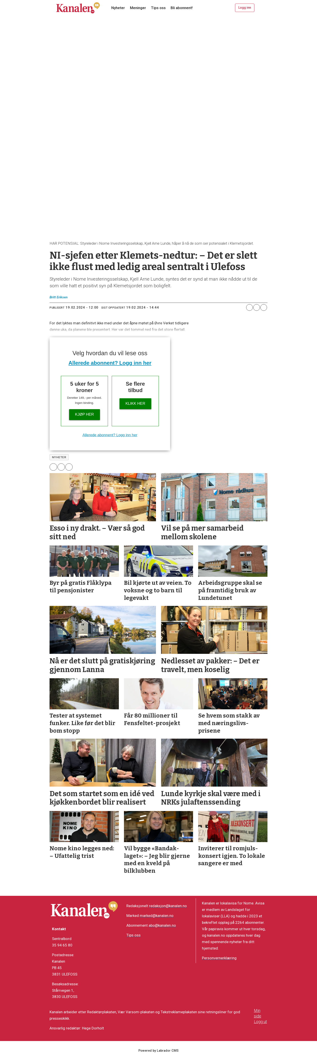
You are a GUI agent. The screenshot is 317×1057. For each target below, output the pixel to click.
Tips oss (158, 8)
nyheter (59, 457)
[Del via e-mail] (263, 307)
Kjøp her (84, 414)
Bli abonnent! (182, 8)
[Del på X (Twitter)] (256, 307)
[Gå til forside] (78, 8)
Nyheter (118, 8)
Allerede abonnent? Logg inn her (109, 363)
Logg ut (260, 1021)
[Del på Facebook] (249, 307)
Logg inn (244, 7)
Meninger (138, 8)
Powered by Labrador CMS (158, 1051)
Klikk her (135, 403)
